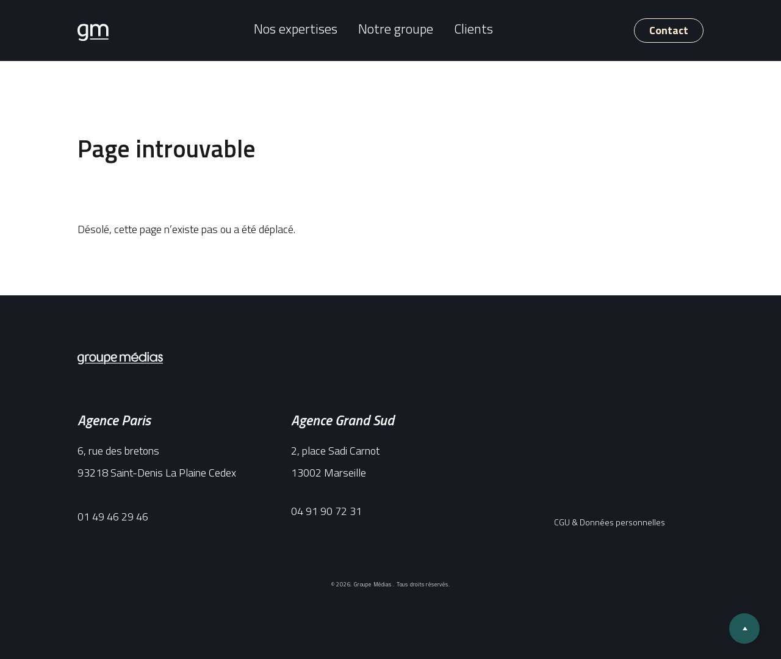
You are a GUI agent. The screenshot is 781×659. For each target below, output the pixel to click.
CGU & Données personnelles (609, 522)
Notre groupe (395, 28)
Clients (473, 28)
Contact (668, 30)
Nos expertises (295, 28)
